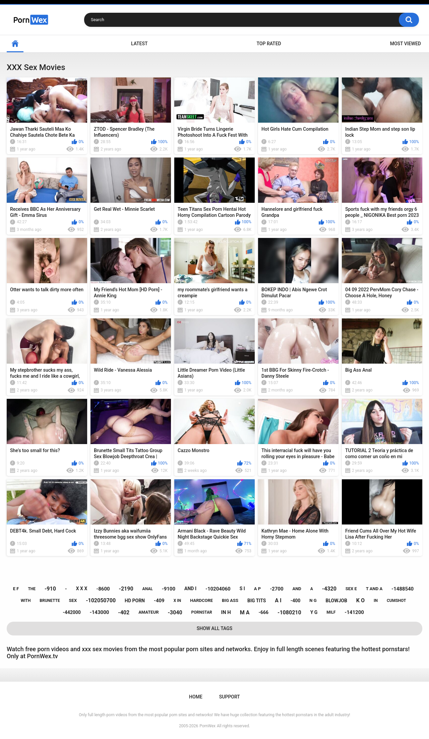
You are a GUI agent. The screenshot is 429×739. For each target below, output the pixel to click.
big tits (256, 600)
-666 (264, 612)
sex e (351, 588)
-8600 (103, 589)
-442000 (72, 612)
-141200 (354, 612)
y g (314, 612)
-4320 (329, 589)
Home (15, 43)
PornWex (207, 726)
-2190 (126, 589)
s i (242, 588)
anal (147, 589)
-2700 (276, 589)
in (376, 600)
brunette (50, 600)
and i (190, 588)
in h (226, 612)
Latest (139, 43)
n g (312, 600)
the (32, 589)
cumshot (396, 600)
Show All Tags (215, 628)
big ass (230, 600)
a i (278, 600)
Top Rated (268, 43)
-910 (50, 589)
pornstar (201, 612)
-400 (296, 600)
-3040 (175, 612)
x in (177, 600)
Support (229, 696)
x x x (81, 588)
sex (73, 600)
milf (330, 612)
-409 (159, 601)
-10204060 (218, 589)
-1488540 (402, 589)
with (26, 600)
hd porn (135, 600)
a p (257, 588)
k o (360, 600)
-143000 (99, 612)
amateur (148, 612)
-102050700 (101, 600)
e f (16, 588)
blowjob (336, 600)
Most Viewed (405, 43)
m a (245, 612)
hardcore (201, 600)
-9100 (168, 589)
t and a (374, 588)
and (296, 588)
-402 (123, 612)
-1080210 (289, 612)
